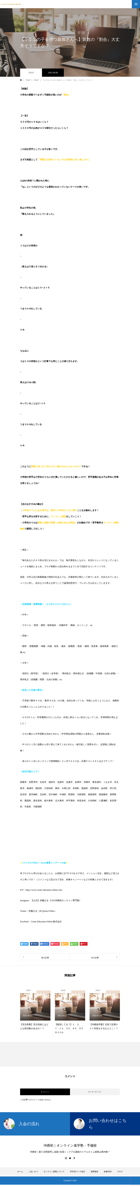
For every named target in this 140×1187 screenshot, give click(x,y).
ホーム (20, 1171)
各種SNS (108, 1171)
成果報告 (94, 1171)
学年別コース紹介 (77, 1171)
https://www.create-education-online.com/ (44, 890)
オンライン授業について (54, 1171)
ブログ (31, 73)
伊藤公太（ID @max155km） (42, 911)
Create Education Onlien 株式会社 (46, 921)
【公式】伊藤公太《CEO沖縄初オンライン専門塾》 (56, 900)
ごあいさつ (33, 1171)
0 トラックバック (94, 1092)
